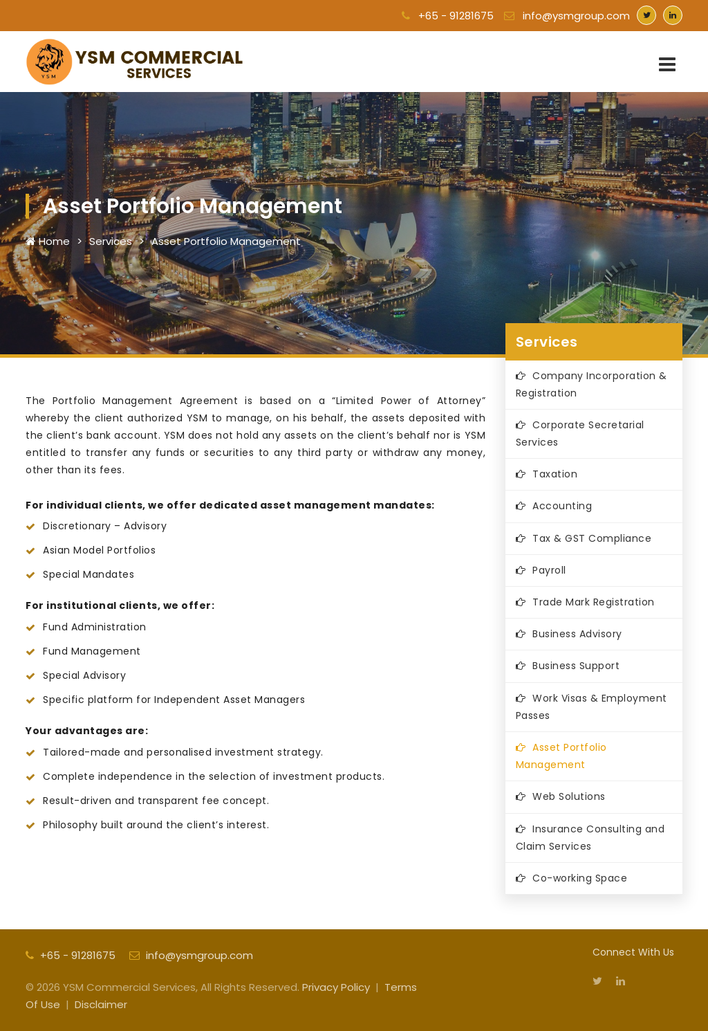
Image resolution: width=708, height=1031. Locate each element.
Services (110, 241)
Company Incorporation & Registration (591, 384)
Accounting (562, 506)
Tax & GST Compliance (591, 538)
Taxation (554, 474)
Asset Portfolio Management (226, 241)
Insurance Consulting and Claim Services (590, 837)
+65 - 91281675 (448, 15)
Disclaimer (101, 1004)
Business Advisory (577, 634)
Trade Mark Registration (593, 602)
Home (48, 241)
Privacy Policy (336, 987)
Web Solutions (569, 796)
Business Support (576, 666)
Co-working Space (579, 878)
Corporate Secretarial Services (580, 433)
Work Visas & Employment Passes (591, 706)
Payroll (549, 570)
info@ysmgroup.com (567, 15)
